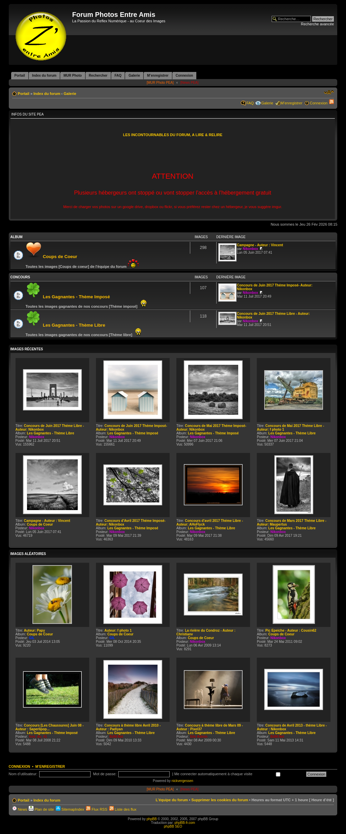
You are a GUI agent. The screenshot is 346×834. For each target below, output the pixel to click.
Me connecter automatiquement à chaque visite (238, 774)
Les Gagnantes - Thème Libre (74, 325)
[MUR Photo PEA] (160, 82)
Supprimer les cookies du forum (219, 800)
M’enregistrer (291, 103)
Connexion (319, 103)
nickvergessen (182, 781)
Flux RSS (96, 809)
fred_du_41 (38, 736)
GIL (32, 638)
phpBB (152, 819)
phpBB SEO (173, 826)
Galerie (70, 94)
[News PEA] (189, 82)
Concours (20, 277)
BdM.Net (116, 736)
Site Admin (198, 736)
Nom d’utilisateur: (23, 774)
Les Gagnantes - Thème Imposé (76, 296)
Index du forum (46, 94)
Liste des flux (123, 809)
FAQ (250, 103)
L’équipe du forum (172, 800)
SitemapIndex (70, 809)
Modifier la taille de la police (329, 92)
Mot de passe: (105, 774)
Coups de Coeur (60, 256)
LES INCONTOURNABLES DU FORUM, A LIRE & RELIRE (172, 135)
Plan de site (41, 809)
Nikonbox (250, 249)
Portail (23, 94)
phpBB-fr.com (185, 823)
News (19, 809)
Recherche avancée (317, 24)
